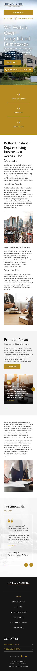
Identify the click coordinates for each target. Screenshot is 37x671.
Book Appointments (25, 18)
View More (12, 367)
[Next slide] (33, 389)
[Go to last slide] (26, 565)
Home (18, 596)
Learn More (12, 62)
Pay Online (8, 18)
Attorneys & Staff (18, 612)
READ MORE (10, 401)
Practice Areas (18, 602)
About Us (18, 607)
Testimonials (18, 617)
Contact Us (18, 12)
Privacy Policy (13, 666)
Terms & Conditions (23, 666)
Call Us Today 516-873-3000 (19, 70)
